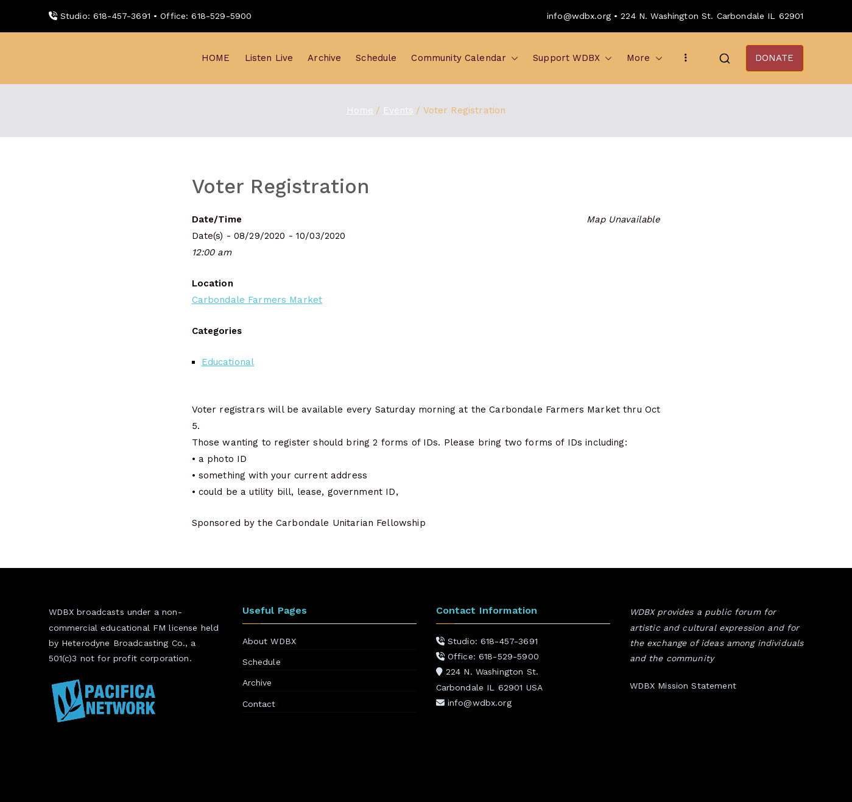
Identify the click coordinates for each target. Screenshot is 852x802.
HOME (216, 57)
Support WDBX (572, 58)
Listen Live (269, 57)
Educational (228, 362)
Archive (324, 57)
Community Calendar (464, 58)
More (645, 58)
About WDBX (269, 641)
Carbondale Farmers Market (257, 299)
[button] (512, 58)
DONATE (774, 57)
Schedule (376, 57)
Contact (259, 704)
